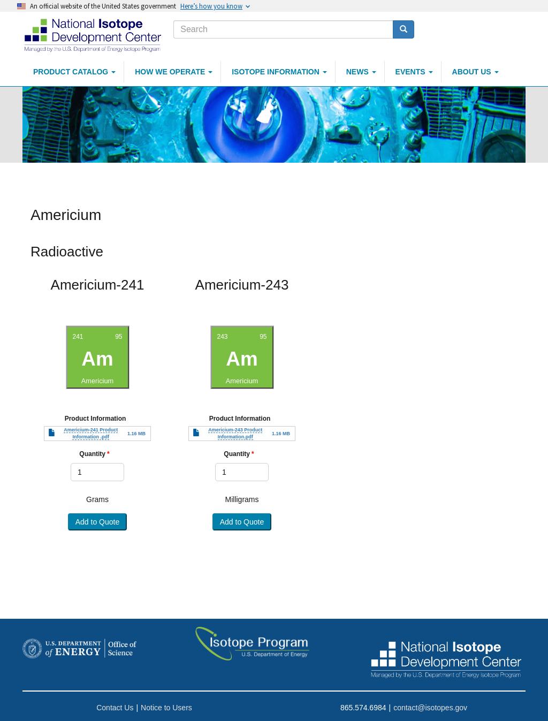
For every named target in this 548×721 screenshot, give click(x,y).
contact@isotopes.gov (430, 707)
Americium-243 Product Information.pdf (235, 433)
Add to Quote (97, 521)
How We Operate (173, 71)
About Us (475, 71)
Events (414, 71)
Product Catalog (74, 71)
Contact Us (114, 707)
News (361, 71)
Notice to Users (166, 707)
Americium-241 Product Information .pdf (91, 433)
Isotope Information (279, 71)
